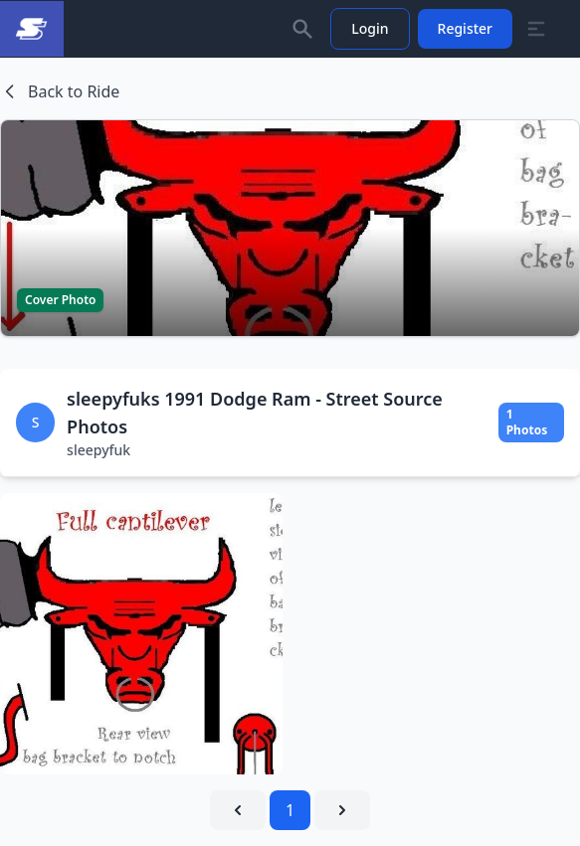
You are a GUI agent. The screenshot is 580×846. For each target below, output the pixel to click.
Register (465, 28)
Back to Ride (59, 91)
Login (369, 28)
